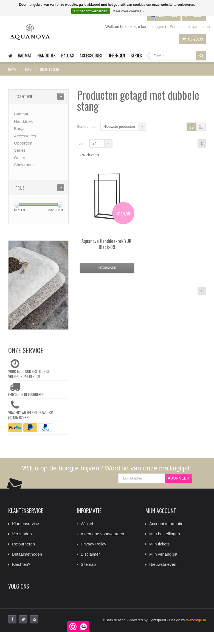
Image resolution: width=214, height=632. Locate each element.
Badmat (25, 55)
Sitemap (88, 564)
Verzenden (22, 533)
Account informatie (166, 523)
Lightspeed (157, 620)
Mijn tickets (159, 544)
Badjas (67, 55)
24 (94, 143)
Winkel (87, 523)
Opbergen (116, 55)
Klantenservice (25, 523)
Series (136, 55)
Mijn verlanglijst (163, 554)
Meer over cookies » (128, 11)
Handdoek (46, 55)
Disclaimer (90, 554)
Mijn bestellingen (164, 533)
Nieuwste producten (119, 126)
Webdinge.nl (196, 620)
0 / (192, 39)
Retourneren (23, 544)
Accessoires (91, 55)
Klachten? (21, 564)
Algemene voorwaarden (102, 533)
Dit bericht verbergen (91, 11)
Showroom (24, 164)
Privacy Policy (93, 544)
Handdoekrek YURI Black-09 (107, 243)
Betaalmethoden (27, 554)
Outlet (19, 157)
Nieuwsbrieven (162, 564)
